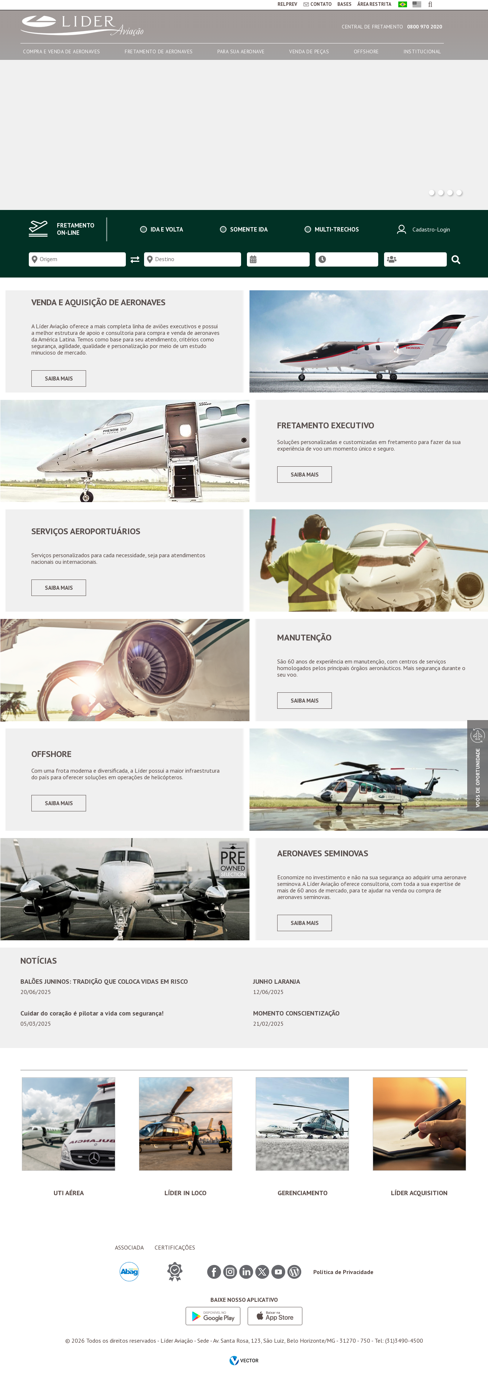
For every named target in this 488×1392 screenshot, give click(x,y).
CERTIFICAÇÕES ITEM (175, 1278)
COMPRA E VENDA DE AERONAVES (61, 51)
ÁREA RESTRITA (374, 4)
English (416, 5)
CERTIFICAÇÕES (175, 1254)
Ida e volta (167, 229)
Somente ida (249, 229)
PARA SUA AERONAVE (241, 51)
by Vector (244, 1368)
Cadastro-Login (422, 229)
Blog (294, 1279)
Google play (213, 1323)
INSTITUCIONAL (422, 51)
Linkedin (246, 1279)
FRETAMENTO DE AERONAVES (159, 51)
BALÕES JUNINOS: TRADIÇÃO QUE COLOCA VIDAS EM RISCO (104, 981)
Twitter (262, 1279)
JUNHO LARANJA (276, 981)
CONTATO (321, 4)
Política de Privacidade (343, 1278)
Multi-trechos (337, 229)
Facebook (214, 1279)
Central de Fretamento (372, 26)
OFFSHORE (366, 51)
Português (401, 5)
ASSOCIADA (129, 1254)
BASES (344, 4)
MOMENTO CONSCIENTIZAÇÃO (296, 1013)
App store (275, 1323)
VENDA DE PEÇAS (309, 51)
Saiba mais (59, 378)
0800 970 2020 (424, 26)
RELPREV (287, 4)
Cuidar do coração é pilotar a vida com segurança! (91, 1013)
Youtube (278, 1279)
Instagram (230, 1279)
